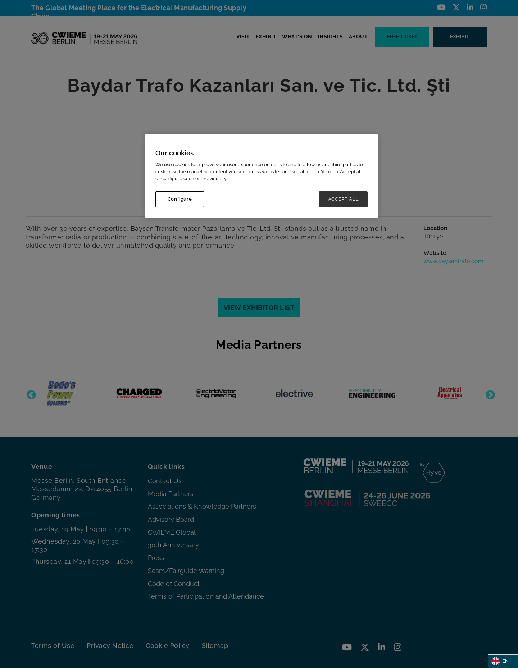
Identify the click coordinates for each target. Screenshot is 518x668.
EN (500, 661)
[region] (261, 176)
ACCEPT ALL (343, 199)
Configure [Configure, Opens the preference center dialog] (180, 199)
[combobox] (503, 661)
